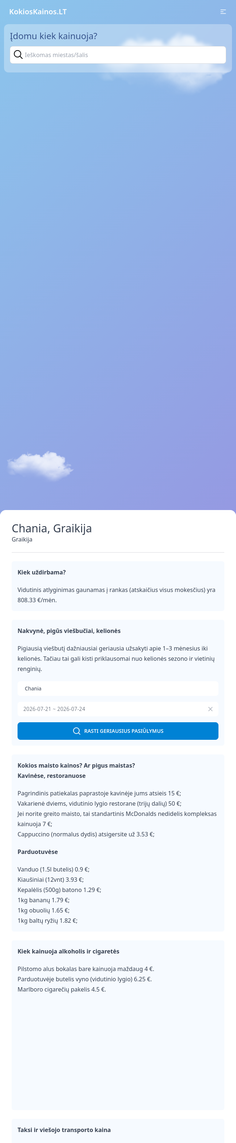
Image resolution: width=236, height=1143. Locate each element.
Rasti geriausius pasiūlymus (117, 731)
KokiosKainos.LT (38, 11)
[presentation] (118, 709)
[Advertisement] (118, 1053)
